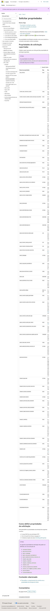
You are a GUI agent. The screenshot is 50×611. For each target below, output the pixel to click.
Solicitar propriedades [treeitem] (10, 78)
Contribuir (33, 606)
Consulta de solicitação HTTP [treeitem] (11, 71)
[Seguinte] (38, 1)
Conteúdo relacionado (24, 28)
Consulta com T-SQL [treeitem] (10, 82)
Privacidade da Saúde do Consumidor (9, 608)
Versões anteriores (20, 606)
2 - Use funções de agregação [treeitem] (10, 33)
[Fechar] (16, 13)
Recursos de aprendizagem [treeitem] (9, 28)
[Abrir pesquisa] (41, 2)
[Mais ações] (48, 14)
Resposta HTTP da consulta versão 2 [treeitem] (11, 76)
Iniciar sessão (45, 1)
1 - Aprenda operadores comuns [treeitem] (10, 32)
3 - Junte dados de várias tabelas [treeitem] (10, 35)
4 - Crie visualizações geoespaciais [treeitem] (10, 37)
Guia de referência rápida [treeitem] (9, 30)
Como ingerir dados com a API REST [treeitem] (11, 85)
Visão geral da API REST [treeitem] (10, 66)
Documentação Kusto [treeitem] (7, 21)
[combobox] (10, 16)
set (39, 536)
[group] (34, 295)
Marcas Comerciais (32, 608)
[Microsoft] (2, 2)
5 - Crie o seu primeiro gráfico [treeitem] (10, 39)
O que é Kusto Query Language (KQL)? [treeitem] (9, 23)
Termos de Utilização (23, 608)
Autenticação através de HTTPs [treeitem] (10, 69)
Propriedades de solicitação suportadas (28, 25)
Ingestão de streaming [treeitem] (10, 80)
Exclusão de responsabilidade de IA (8, 606)
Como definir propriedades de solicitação (28, 26)
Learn (20, 14)
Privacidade (39, 606)
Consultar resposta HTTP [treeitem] (11, 73)
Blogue (27, 606)
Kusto (24, 14)
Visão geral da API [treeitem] (7, 48)
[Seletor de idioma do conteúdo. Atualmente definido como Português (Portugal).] (7, 603)
